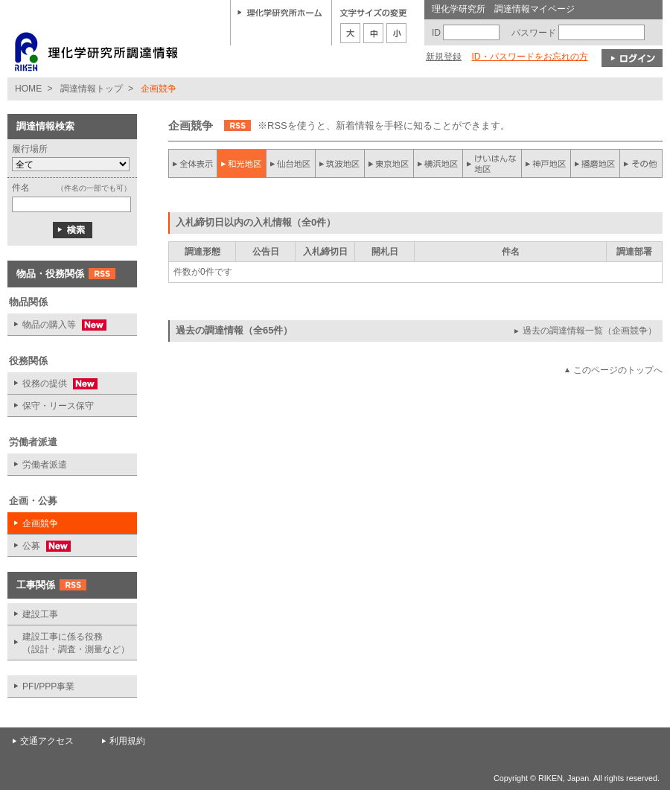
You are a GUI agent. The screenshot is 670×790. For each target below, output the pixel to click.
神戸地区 (545, 163)
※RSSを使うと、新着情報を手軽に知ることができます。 (384, 125)
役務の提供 (52, 383)
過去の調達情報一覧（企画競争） (590, 330)
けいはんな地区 (492, 163)
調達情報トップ (91, 88)
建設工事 (40, 614)
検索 (72, 230)
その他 (641, 163)
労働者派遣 (44, 464)
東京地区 (389, 163)
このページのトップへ (618, 370)
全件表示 (192, 163)
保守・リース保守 (58, 406)
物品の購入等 (56, 325)
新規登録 (444, 56)
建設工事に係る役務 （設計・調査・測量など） (76, 642)
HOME (28, 88)
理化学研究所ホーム (279, 11)
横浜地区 (438, 163)
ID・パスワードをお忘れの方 (529, 56)
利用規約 (127, 741)
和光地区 (242, 163)
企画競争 (40, 523)
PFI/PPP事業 (48, 686)
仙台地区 (291, 163)
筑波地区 (340, 163)
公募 (39, 546)
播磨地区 (594, 163)
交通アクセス (47, 741)
